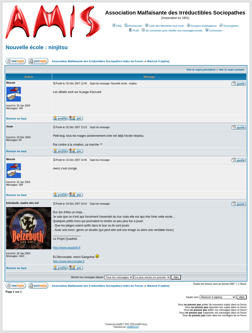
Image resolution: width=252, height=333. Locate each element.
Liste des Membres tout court (164, 25)
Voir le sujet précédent (201, 69)
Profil (134, 30)
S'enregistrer (229, 25)
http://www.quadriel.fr (66, 247)
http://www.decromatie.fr (69, 261)
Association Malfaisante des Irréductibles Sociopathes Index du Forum (97, 61)
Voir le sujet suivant (231, 69)
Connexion (213, 30)
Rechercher (133, 25)
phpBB (119, 324)
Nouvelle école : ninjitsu (37, 47)
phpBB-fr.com (133, 327)
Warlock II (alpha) (158, 61)
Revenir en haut (16, 118)
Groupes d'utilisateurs (202, 25)
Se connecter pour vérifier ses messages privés (172, 30)
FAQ (117, 25)
